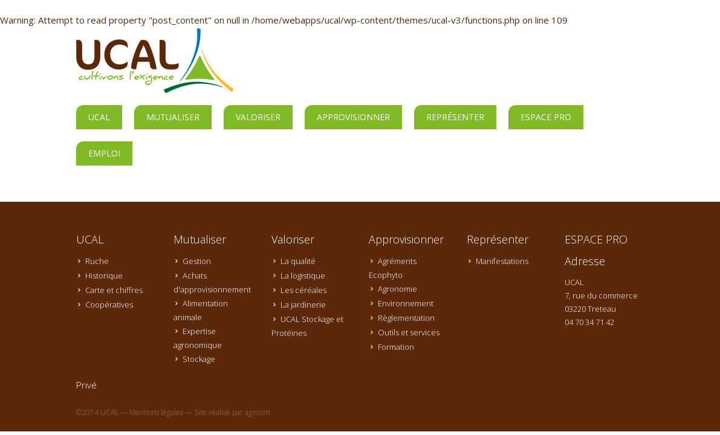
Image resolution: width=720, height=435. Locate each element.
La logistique (303, 275)
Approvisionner (353, 117)
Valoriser (258, 117)
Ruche (97, 261)
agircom (257, 412)
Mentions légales (156, 412)
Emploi (104, 153)
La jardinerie (303, 304)
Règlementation (406, 317)
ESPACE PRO (546, 117)
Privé (86, 385)
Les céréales (303, 290)
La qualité (298, 261)
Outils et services (408, 332)
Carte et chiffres (114, 290)
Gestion (197, 261)
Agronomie (397, 288)
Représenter (455, 117)
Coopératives (109, 304)
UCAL (99, 117)
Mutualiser (172, 117)
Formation (396, 346)
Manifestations (502, 261)
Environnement (405, 303)
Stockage (199, 358)
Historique (104, 275)
